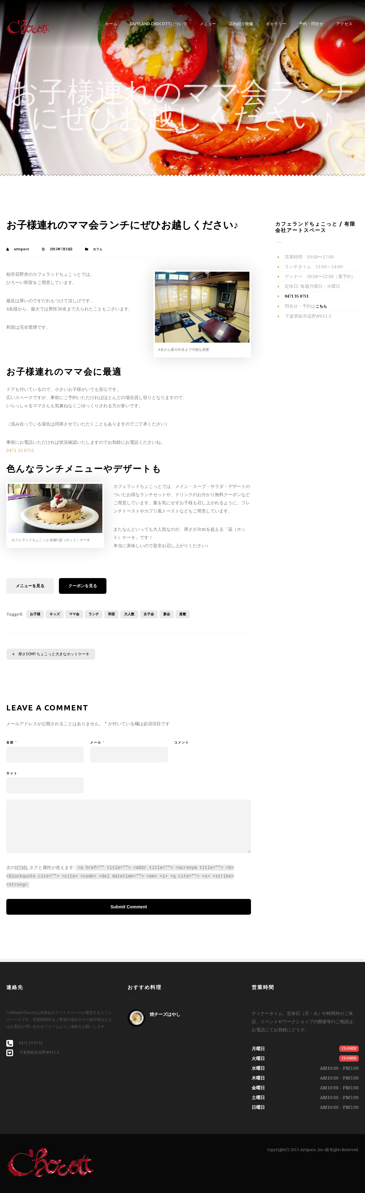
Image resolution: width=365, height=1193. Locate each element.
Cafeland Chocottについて (158, 23)
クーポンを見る (82, 585)
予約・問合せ (311, 23)
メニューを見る (30, 585)
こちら (321, 306)
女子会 (149, 614)
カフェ (97, 249)
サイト (12, 773)
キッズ (54, 614)
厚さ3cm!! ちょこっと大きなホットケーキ (50, 654)
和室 (111, 614)
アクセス (344, 23)
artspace (21, 249)
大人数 (129, 614)
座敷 (182, 614)
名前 (11, 742)
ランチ (93, 614)
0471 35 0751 (20, 450)
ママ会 (74, 614)
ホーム (111, 23)
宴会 (166, 614)
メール (97, 742)
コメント (181, 742)
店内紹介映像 (241, 23)
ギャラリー (276, 23)
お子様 (35, 614)
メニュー (208, 23)
